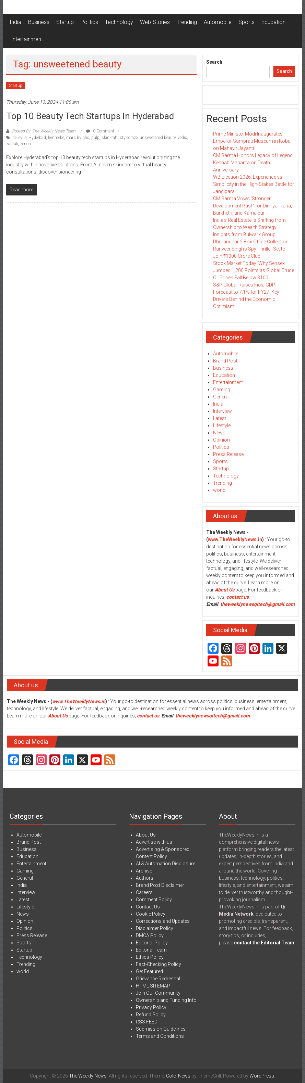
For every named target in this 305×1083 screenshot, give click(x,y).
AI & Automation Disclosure (165, 863)
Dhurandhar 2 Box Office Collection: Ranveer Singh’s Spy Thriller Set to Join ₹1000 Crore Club (251, 249)
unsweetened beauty (158, 137)
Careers (144, 892)
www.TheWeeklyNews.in (235, 539)
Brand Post (225, 361)
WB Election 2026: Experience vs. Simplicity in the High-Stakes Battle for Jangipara (253, 184)
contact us (148, 715)
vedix (182, 137)
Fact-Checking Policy (158, 964)
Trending (187, 22)
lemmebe (56, 137)
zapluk (12, 143)
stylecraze (129, 137)
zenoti (25, 143)
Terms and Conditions (160, 1036)
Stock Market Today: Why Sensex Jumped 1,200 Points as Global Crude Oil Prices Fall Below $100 (253, 270)
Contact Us (148, 906)
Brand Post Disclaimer (160, 885)
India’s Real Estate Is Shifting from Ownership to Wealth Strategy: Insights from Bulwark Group (249, 227)
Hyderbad (37, 137)
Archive (144, 871)
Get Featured (149, 971)
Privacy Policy (151, 1007)
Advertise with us (154, 842)
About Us (224, 590)
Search (214, 62)
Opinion (221, 440)
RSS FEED (146, 1021)
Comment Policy (154, 899)
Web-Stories (155, 22)
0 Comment (100, 131)
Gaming (221, 389)
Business (38, 22)
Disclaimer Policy (154, 928)
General (221, 396)
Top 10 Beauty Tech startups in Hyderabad (90, 116)
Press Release (228, 454)
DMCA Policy (150, 935)
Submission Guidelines (161, 1029)
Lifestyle (222, 425)
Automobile (218, 22)
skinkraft (110, 137)
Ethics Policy (150, 957)
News (219, 432)
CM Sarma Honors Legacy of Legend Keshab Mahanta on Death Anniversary (253, 163)
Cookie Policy (150, 914)
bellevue (19, 137)
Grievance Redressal (158, 978)
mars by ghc (77, 137)
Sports (246, 22)
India (15, 22)
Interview (222, 411)
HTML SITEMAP (153, 986)
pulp (95, 137)
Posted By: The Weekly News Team (44, 131)
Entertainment (26, 39)
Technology (119, 22)
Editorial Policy (152, 942)
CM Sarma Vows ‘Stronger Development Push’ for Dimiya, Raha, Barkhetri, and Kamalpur (252, 206)
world (219, 490)
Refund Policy (151, 1014)
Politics (89, 22)
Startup (65, 22)
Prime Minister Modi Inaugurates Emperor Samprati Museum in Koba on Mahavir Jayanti (252, 141)
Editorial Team (151, 950)
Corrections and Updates (163, 921)
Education (273, 22)
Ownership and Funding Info (166, 1000)
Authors (144, 878)
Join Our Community (158, 993)
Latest (219, 418)
